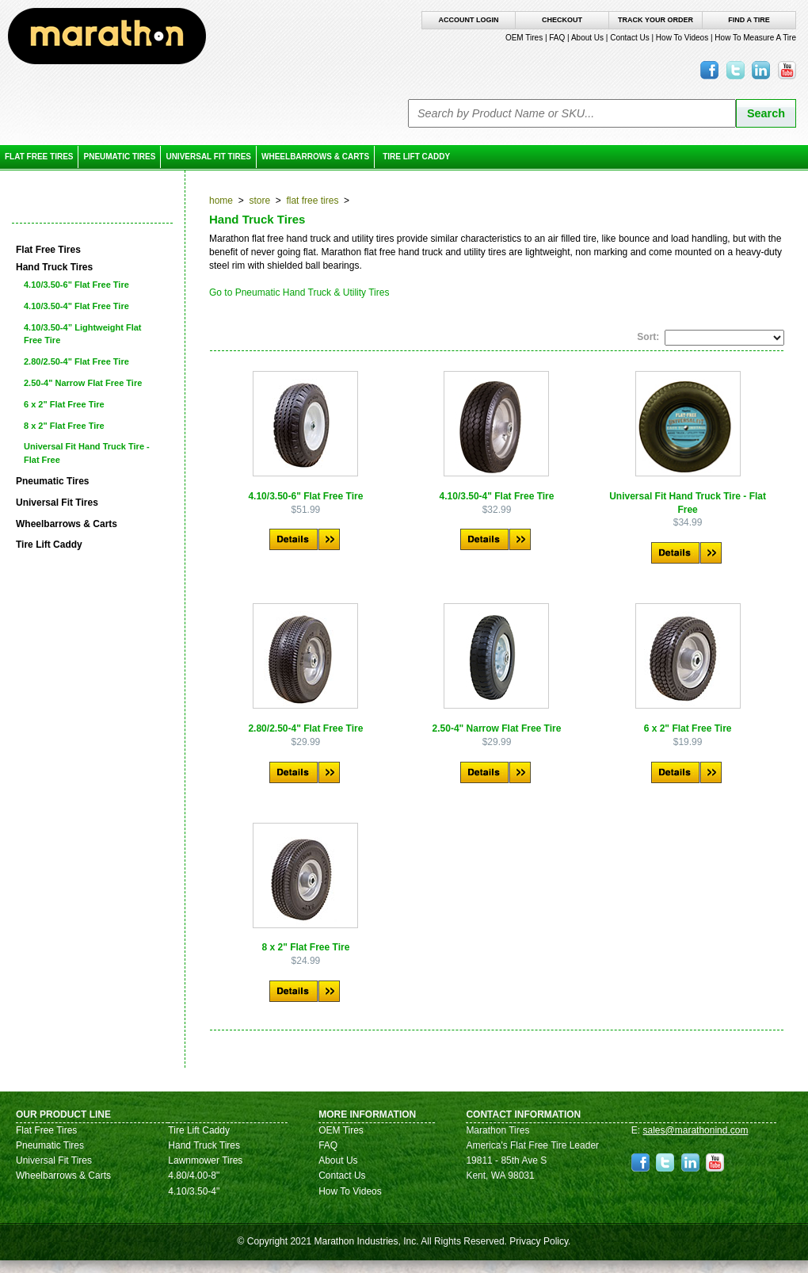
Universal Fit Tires (208, 156)
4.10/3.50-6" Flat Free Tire (76, 284)
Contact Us (629, 37)
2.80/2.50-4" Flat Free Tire (76, 361)
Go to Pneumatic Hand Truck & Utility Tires (299, 292)
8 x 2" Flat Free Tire (64, 425)
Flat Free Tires (39, 156)
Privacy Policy (538, 1241)
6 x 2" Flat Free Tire (64, 404)
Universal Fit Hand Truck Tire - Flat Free (87, 453)
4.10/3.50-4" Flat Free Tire (76, 306)
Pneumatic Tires (119, 156)
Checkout (562, 20)
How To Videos (682, 37)
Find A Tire (748, 20)
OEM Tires (524, 37)
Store (259, 200)
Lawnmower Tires (205, 1160)
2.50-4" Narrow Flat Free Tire (83, 383)
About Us (587, 37)
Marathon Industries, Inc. (366, 1241)
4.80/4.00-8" (193, 1175)
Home (221, 200)
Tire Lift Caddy (416, 156)
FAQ (557, 37)
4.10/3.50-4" (193, 1191)
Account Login (469, 20)
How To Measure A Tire (755, 37)
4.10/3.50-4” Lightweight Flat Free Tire (83, 334)
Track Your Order (655, 20)
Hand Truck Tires (204, 1145)
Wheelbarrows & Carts (315, 156)
